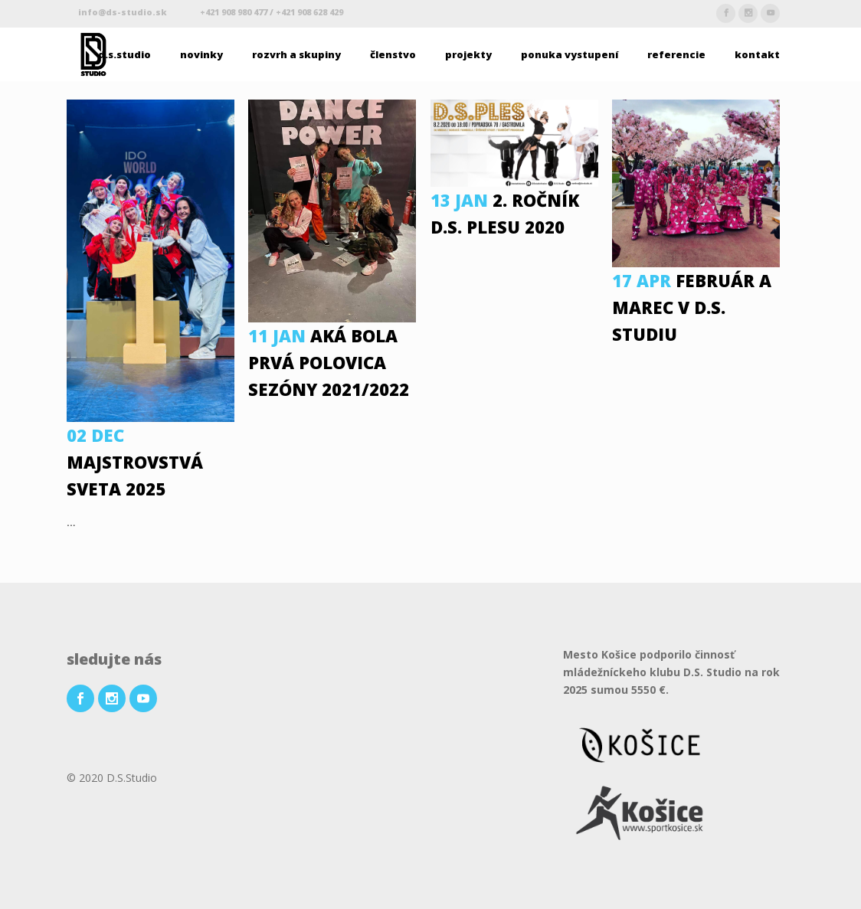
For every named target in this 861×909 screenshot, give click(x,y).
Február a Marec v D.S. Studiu (691, 307)
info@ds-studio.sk (123, 12)
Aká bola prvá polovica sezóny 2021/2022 (328, 362)
